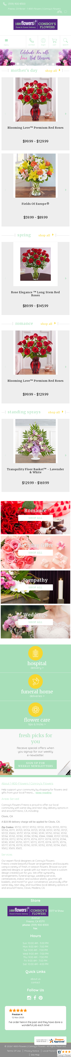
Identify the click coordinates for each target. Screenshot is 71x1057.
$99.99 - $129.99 (35, 141)
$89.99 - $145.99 (35, 306)
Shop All (51, 70)
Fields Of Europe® (35, 204)
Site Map (35, 1054)
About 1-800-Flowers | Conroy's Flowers (27, 783)
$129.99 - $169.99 (35, 482)
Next (66, 113)
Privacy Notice (31, 1050)
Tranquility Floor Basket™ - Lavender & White (35, 470)
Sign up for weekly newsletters (35, 764)
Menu (6, 45)
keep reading (43, 792)
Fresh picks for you (35, 745)
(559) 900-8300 (16, 3)
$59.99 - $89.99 (36, 217)
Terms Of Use (14, 1050)
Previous (5, 113)
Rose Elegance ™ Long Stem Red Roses (35, 294)
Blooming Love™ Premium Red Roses (36, 127)
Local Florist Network (53, 1050)
